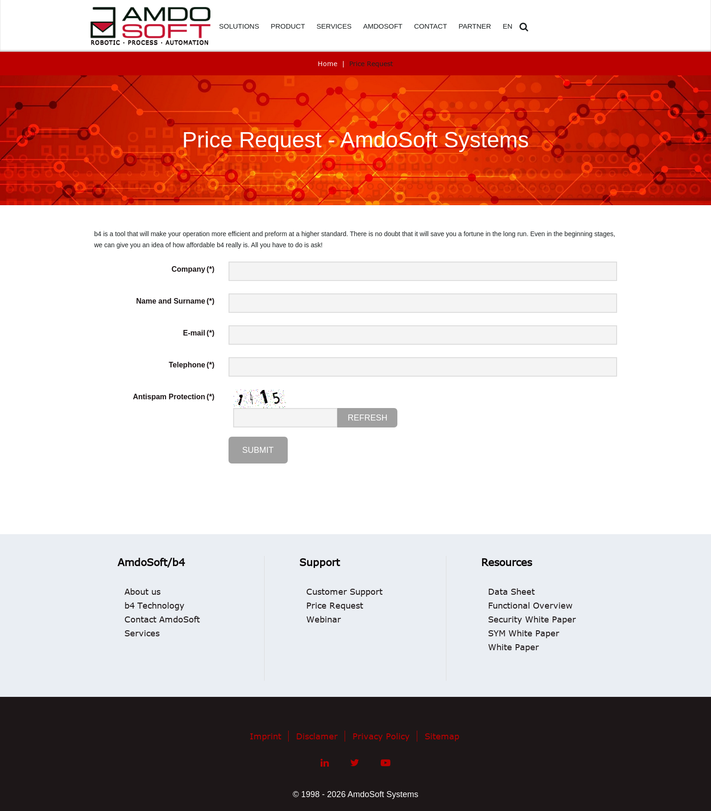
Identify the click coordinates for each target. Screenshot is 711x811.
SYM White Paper (523, 633)
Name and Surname (175, 301)
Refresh (367, 417)
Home (327, 63)
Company (193, 269)
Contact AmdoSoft (162, 619)
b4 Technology (154, 605)
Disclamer (317, 736)
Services (142, 633)
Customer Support (344, 591)
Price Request (334, 605)
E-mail (199, 333)
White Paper (513, 647)
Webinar (323, 619)
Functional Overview (530, 605)
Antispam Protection (173, 397)
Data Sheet (511, 591)
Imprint (265, 736)
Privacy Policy (381, 736)
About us (142, 591)
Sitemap (442, 736)
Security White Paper (532, 619)
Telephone (192, 365)
